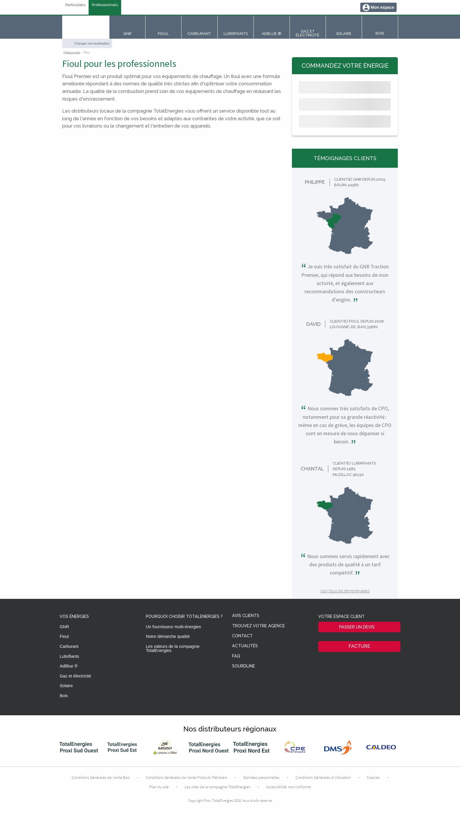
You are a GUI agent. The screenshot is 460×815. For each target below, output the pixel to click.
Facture (359, 646)
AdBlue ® (68, 666)
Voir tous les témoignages (344, 591)
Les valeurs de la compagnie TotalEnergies (172, 648)
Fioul (64, 636)
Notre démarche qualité (168, 636)
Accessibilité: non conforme (288, 786)
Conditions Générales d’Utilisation (323, 777)
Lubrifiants (69, 656)
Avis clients (245, 616)
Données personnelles (261, 777)
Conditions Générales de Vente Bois (101, 777)
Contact (242, 636)
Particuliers (75, 5)
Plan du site (159, 786)
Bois (64, 695)
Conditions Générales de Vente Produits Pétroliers (186, 777)
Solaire (66, 685)
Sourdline (243, 666)
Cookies (373, 777)
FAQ (236, 656)
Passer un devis (357, 626)
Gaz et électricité (75, 676)
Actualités (245, 646)
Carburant (69, 646)
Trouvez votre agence (258, 626)
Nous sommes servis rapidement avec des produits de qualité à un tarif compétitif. (345, 564)
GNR (64, 626)
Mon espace (382, 7)
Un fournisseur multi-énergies (173, 626)
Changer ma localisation (92, 43)
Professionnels (105, 5)
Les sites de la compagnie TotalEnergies (217, 786)
